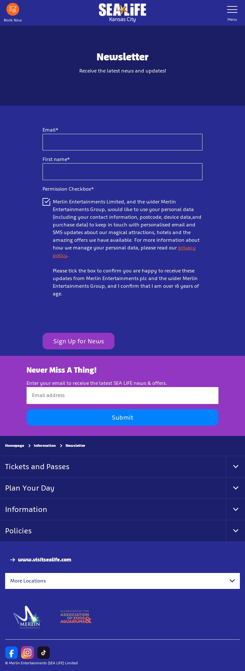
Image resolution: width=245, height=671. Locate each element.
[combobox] (122, 581)
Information (45, 445)
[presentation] (91, 315)
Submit (122, 417)
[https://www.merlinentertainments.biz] (27, 617)
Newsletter (75, 445)
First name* (56, 159)
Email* (50, 130)
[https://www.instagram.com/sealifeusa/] (27, 652)
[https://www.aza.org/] (75, 617)
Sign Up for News (78, 341)
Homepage (14, 445)
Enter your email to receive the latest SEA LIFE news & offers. (97, 383)
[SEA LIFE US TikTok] (43, 652)
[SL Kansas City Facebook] (11, 652)
